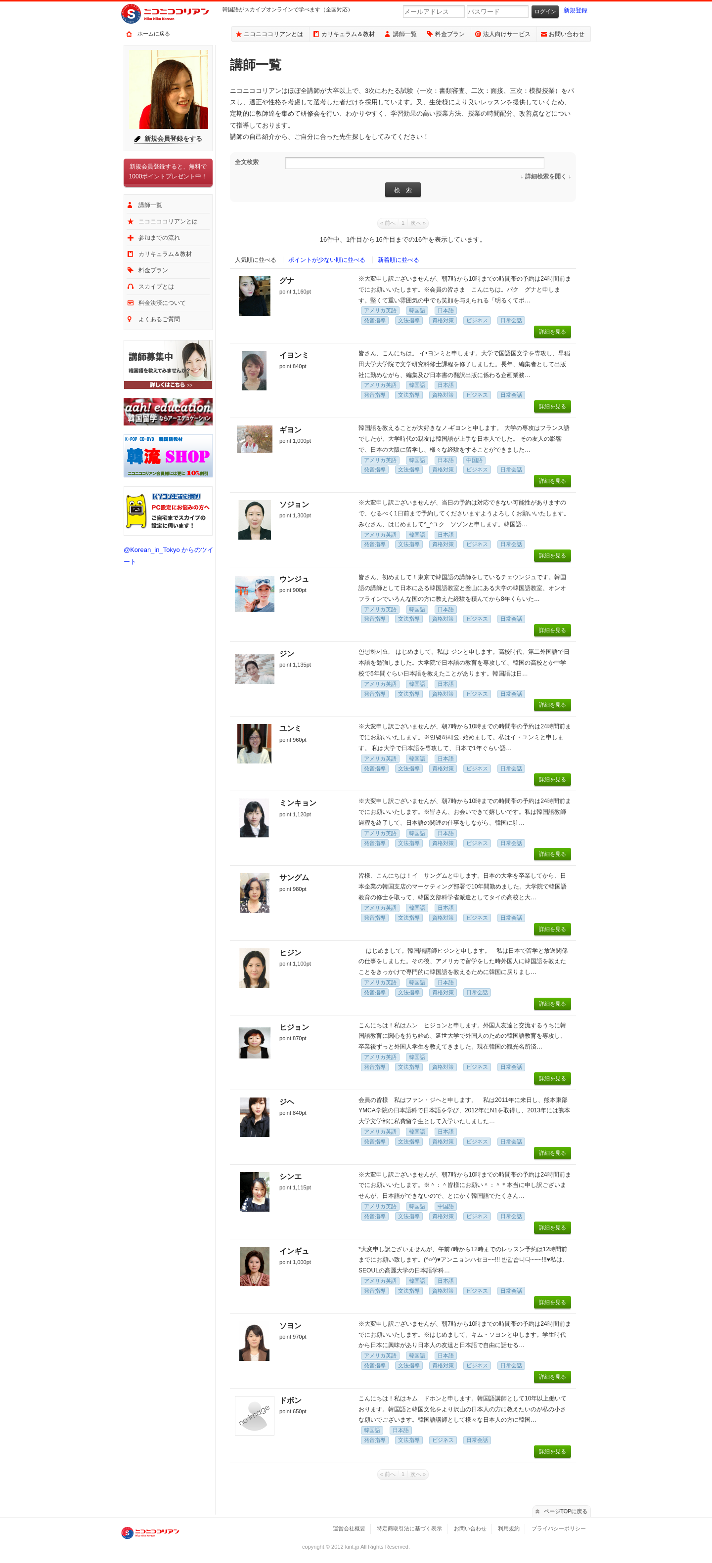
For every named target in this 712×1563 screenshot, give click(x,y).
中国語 (474, 460)
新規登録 (575, 10)
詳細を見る (552, 332)
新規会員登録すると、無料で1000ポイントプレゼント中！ (168, 171)
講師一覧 (405, 34)
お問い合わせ (566, 34)
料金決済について (162, 302)
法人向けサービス (507, 34)
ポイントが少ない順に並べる (326, 259)
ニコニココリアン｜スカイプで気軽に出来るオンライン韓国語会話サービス (173, 14)
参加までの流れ (159, 237)
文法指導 (409, 320)
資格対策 (443, 320)
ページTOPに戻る (566, 1511)
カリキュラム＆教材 (348, 34)
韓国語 (417, 310)
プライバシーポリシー (559, 1528)
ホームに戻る (153, 34)
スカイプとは (156, 286)
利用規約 (509, 1528)
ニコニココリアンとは (273, 34)
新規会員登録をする (173, 138)
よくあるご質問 (159, 319)
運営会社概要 (349, 1528)
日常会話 (511, 320)
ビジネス (477, 320)
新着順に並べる (398, 259)
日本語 (446, 310)
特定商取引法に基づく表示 (409, 1528)
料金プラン (450, 34)
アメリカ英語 (380, 310)
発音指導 (375, 320)
